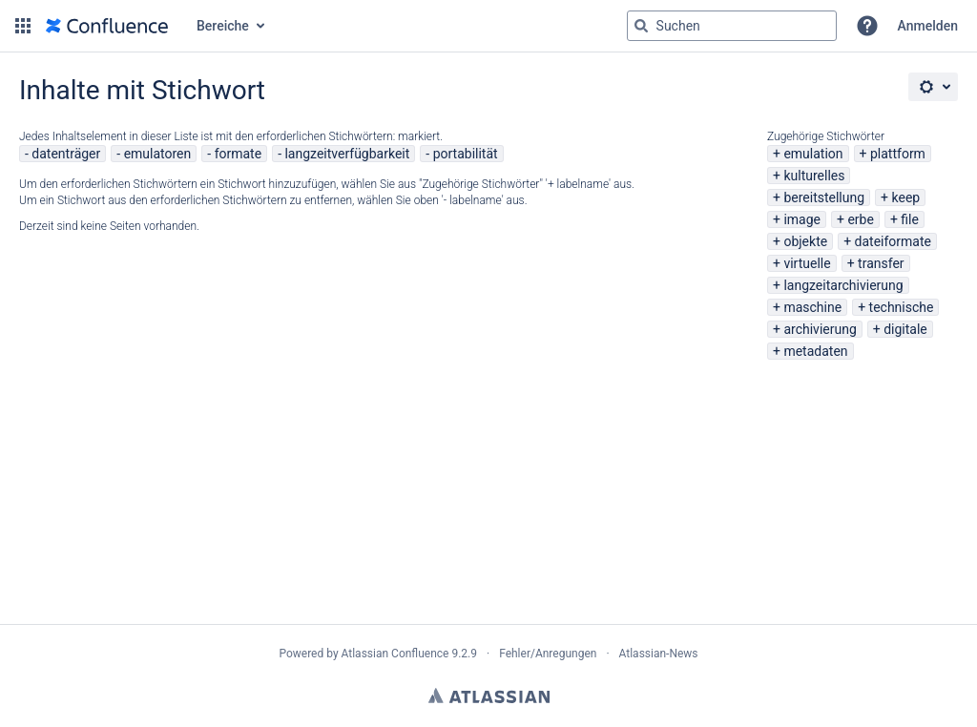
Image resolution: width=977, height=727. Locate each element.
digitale (905, 329)
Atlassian (489, 695)
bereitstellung (823, 197)
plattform (897, 153)
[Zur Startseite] (106, 25)
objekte (805, 241)
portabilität (465, 153)
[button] (23, 26)
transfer (881, 263)
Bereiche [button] (223, 25)
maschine (812, 307)
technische (901, 307)
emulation (812, 153)
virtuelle (806, 263)
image (802, 219)
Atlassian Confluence (395, 653)
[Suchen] (641, 25)
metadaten (815, 351)
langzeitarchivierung (843, 285)
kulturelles (813, 175)
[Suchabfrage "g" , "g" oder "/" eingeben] (732, 25)
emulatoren (158, 153)
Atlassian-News (658, 653)
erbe (860, 219)
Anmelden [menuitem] (928, 25)
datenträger (65, 153)
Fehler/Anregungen (547, 653)
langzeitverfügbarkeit (346, 153)
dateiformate (893, 241)
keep (906, 197)
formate (238, 153)
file (910, 219)
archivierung (819, 329)
